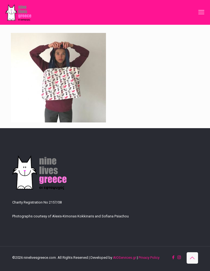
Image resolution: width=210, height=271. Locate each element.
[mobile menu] (201, 12)
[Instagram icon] (179, 257)
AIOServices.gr (124, 257)
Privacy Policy (149, 257)
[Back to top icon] (192, 258)
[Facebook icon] (173, 257)
